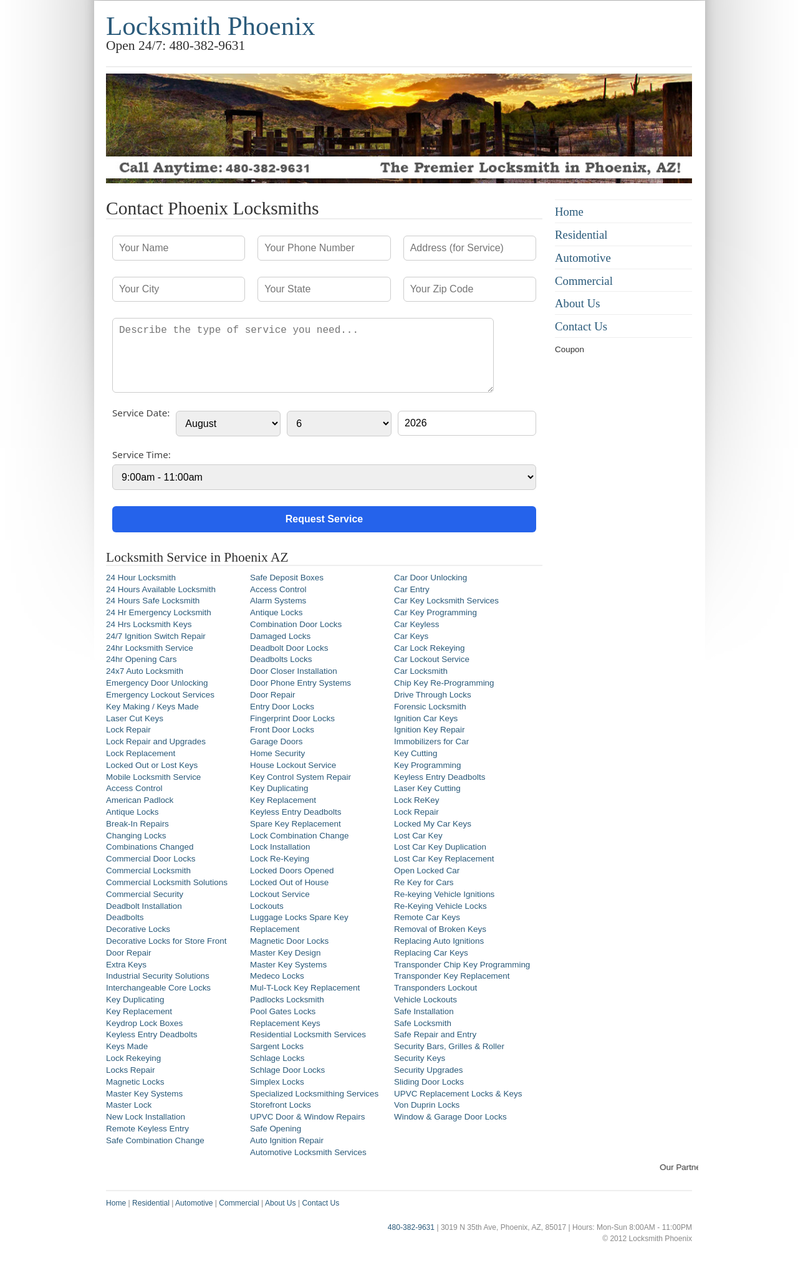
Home (569, 211)
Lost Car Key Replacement (444, 858)
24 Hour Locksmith (141, 577)
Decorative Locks (138, 929)
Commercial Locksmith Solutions (167, 882)
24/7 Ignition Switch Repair (156, 636)
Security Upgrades (428, 1070)
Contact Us (581, 326)
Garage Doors (276, 741)
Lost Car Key (418, 835)
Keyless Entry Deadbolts (151, 1034)
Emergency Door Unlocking (157, 683)
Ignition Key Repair (429, 729)
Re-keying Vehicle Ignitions (444, 894)
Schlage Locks (277, 1058)
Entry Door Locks (282, 706)
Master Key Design (285, 952)
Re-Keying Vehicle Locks (440, 906)
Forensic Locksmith (430, 706)
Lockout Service (280, 894)
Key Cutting (415, 753)
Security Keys (419, 1058)
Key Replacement (139, 1011)
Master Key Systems (144, 1093)
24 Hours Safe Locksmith (153, 600)
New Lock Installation (145, 1116)
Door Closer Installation (293, 671)
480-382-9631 (411, 1227)
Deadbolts (125, 917)
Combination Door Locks (296, 624)
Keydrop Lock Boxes (144, 1023)
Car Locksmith (421, 671)
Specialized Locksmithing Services (314, 1093)
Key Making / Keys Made (152, 706)
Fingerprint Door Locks (292, 718)
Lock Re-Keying (279, 858)
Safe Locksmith (422, 1023)
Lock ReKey (416, 800)
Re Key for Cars (424, 882)
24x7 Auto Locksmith (144, 671)
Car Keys (411, 636)
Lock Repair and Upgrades (156, 741)
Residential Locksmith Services (308, 1034)
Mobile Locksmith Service (153, 777)
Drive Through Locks (432, 694)
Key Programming (427, 765)
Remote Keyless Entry (147, 1128)
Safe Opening (275, 1128)
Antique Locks (132, 812)
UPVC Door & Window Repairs (307, 1116)
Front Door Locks (282, 729)
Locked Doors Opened (292, 870)
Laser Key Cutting (427, 788)
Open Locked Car (426, 870)
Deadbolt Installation (144, 906)
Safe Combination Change (155, 1140)
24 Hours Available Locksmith (161, 589)
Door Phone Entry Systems (300, 683)
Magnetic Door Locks (289, 941)
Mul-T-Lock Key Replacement (305, 987)
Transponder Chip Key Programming (462, 964)
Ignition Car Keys (426, 718)
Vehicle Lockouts (425, 999)
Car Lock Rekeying (429, 648)
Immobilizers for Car (431, 741)
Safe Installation (424, 1011)
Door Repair (128, 952)
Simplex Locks (277, 1082)
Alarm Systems (278, 600)
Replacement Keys (285, 1023)
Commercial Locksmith (148, 870)
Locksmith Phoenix (210, 26)
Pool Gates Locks (282, 1011)
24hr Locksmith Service (149, 648)
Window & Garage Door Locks (450, 1116)
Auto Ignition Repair (287, 1140)
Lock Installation (280, 846)
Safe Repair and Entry (435, 1034)
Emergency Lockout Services (160, 694)
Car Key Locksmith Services (446, 600)
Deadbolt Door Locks (289, 648)
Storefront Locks (280, 1105)
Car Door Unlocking (430, 577)
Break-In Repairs (137, 823)
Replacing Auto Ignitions (439, 941)
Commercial (584, 280)
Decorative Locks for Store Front (166, 941)
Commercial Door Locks (150, 858)
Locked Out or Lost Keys (152, 765)
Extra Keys (126, 964)
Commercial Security (144, 894)
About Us (577, 303)
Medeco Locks (277, 976)
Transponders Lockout (435, 987)
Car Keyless (416, 624)
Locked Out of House (289, 882)
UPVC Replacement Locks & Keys (458, 1093)
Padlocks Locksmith (287, 999)
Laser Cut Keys (134, 718)
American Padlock (139, 800)
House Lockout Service (293, 765)
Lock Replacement (140, 753)
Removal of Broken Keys (440, 929)
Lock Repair (128, 729)
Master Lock (128, 1105)
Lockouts (267, 906)
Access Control (134, 788)
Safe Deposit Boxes (287, 577)
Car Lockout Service (431, 659)
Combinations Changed (149, 846)
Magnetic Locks (135, 1082)
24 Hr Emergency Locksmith (158, 612)
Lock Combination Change (299, 835)
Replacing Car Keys (431, 952)
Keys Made (127, 1046)
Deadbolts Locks (281, 659)
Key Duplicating (135, 999)
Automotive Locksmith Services (308, 1152)
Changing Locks (136, 835)
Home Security (277, 753)
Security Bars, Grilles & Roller (449, 1046)
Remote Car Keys (427, 917)
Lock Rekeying (133, 1058)
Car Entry (412, 589)
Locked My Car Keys (432, 823)
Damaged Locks (280, 636)
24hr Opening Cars (141, 659)
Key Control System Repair (300, 777)
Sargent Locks (277, 1046)
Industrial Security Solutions (157, 976)
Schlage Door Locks (287, 1070)
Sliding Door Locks (429, 1082)
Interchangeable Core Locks (158, 987)
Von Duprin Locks (426, 1105)
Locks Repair (130, 1070)
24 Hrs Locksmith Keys (148, 624)
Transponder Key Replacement (452, 976)
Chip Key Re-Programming (444, 683)
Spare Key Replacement (295, 823)
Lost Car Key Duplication (440, 846)
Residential (581, 234)
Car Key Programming (435, 612)
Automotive (583, 257)
